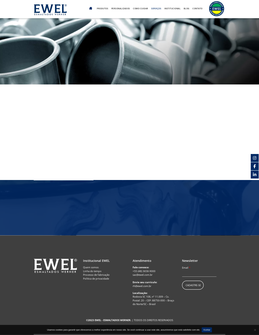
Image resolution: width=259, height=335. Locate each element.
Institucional (172, 8)
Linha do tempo (92, 271)
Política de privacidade (96, 278)
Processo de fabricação (96, 275)
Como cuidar (140, 8)
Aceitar (206, 330)
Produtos (102, 8)
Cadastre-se (193, 285)
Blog (186, 8)
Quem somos (91, 267)
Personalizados (120, 8)
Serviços (156, 8)
